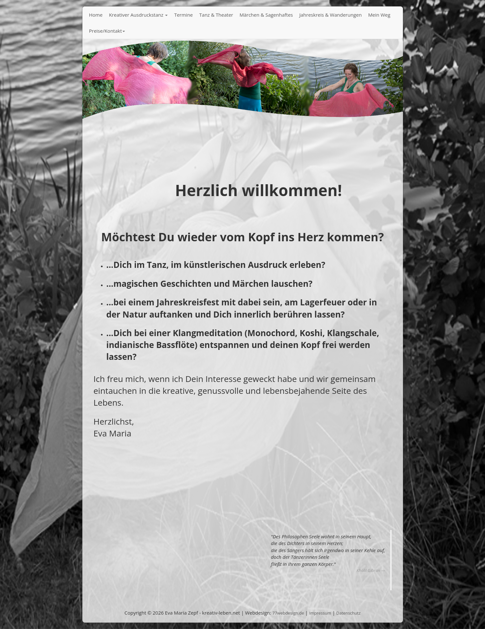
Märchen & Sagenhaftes (266, 15)
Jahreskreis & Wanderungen (330, 15)
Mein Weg (379, 15)
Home (96, 15)
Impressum (320, 613)
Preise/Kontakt (107, 31)
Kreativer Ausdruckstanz (138, 15)
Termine (183, 15)
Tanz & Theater (216, 15)
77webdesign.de (288, 613)
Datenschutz (348, 613)
